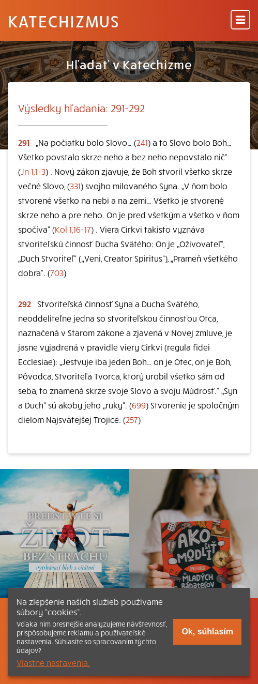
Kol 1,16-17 (73, 229)
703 (57, 272)
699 (139, 405)
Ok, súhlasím (207, 631)
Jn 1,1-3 (33, 171)
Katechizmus (63, 20)
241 (142, 142)
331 (75, 185)
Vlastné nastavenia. (53, 662)
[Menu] (240, 20)
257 (132, 419)
